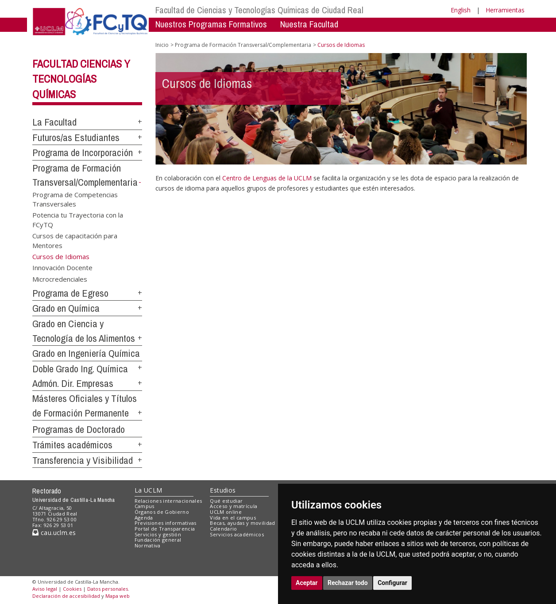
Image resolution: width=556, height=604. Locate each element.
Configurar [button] (392, 582)
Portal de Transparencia (165, 528)
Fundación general (158, 539)
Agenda (144, 517)
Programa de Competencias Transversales (75, 199)
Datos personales (107, 588)
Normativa (148, 545)
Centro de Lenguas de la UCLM (267, 178)
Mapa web (117, 596)
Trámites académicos (72, 444)
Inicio (162, 45)
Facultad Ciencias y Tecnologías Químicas (81, 79)
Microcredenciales (59, 278)
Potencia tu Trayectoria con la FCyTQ (77, 219)
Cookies (72, 588)
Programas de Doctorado (78, 429)
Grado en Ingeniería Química (86, 353)
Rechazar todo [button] (348, 582)
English (461, 10)
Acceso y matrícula (233, 506)
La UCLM (148, 490)
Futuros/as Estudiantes (76, 137)
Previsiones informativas (166, 523)
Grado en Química (66, 308)
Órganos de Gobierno (162, 511)
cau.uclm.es (54, 532)
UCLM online (226, 511)
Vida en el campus (233, 517)
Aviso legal (44, 588)
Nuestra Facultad (309, 24)
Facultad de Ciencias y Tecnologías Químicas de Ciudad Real (259, 10)
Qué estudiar (226, 500)
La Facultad (54, 122)
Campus (144, 506)
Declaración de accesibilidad (66, 596)
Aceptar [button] (307, 582)
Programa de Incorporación (82, 152)
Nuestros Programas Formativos (211, 24)
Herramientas (505, 10)
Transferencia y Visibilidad (82, 460)
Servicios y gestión (158, 534)
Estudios (223, 490)
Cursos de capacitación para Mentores (74, 240)
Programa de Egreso (70, 293)
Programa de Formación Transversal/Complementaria (243, 45)
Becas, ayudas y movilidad (242, 523)
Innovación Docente (62, 267)
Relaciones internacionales (168, 500)
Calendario (223, 528)
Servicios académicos (237, 534)
